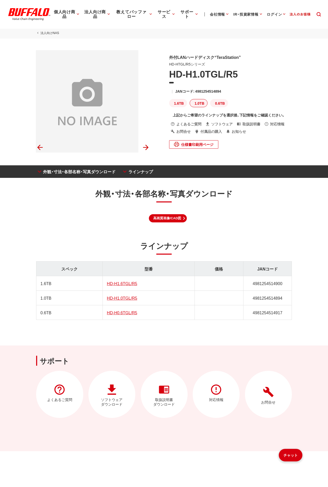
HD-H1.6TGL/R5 (122, 283)
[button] (168, 218)
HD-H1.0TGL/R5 (122, 298)
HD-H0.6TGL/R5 (122, 312)
